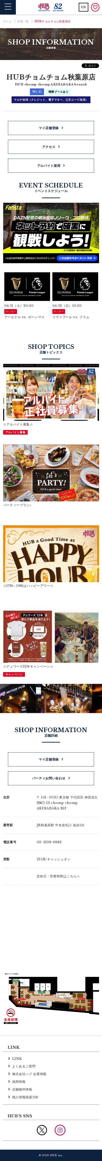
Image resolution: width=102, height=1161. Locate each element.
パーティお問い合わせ (49, 778)
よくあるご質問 (24, 1066)
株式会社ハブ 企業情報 (29, 1074)
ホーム (7, 21)
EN (83, 7)
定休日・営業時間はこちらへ (58, 876)
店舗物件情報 (22, 1089)
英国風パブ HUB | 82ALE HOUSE (51, 7)
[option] (27, 296)
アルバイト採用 (49, 166)
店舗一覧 (23, 21)
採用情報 (19, 1082)
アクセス (49, 147)
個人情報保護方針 (25, 1097)
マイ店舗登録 (49, 128)
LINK (17, 1059)
